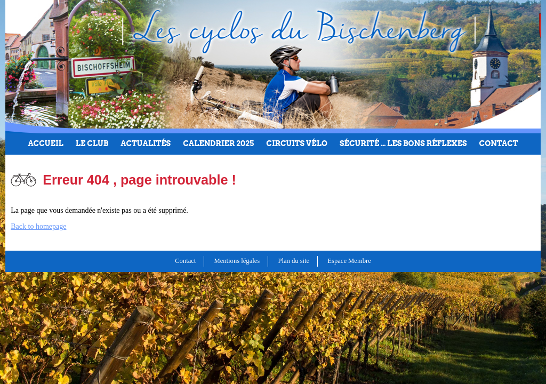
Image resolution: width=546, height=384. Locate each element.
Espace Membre (349, 261)
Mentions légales (237, 261)
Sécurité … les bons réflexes (403, 143)
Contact (498, 143)
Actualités (146, 143)
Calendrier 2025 (218, 143)
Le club (92, 143)
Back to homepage (38, 226)
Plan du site (293, 261)
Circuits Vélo (296, 143)
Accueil (45, 143)
